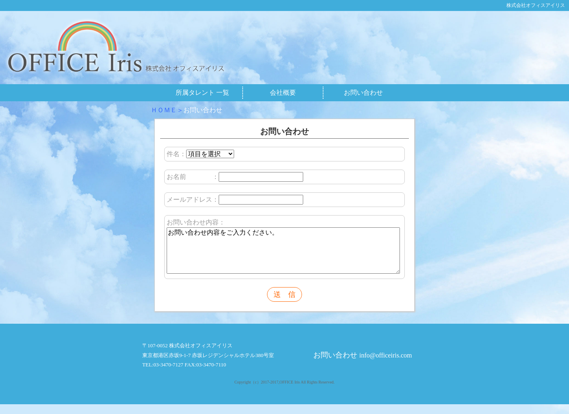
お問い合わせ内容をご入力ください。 (283, 255)
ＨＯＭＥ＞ (167, 110)
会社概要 (283, 92)
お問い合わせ (363, 92)
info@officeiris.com (385, 365)
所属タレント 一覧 (202, 92)
